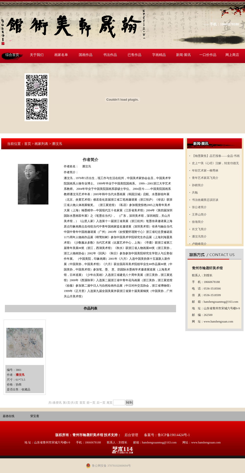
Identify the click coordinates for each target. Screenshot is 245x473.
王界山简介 (199, 214)
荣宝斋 (34, 416)
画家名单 (61, 55)
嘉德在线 (8, 416)
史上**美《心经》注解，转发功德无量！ (215, 164)
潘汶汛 (20, 374)
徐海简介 (198, 222)
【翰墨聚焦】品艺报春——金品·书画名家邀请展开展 (216, 157)
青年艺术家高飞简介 (205, 178)
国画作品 (85, 55)
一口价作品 (207, 55)
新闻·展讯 (183, 55)
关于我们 (37, 55)
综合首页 (12, 55)
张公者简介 (199, 207)
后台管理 (131, 435)
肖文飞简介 (199, 229)
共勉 (195, 192)
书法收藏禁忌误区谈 (205, 200)
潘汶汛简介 (199, 236)
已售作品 (134, 55)
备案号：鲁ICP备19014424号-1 (167, 435)
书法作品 (110, 55)
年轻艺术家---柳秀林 (205, 170)
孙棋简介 (198, 185)
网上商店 (232, 55)
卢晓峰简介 (199, 244)
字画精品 (159, 55)
